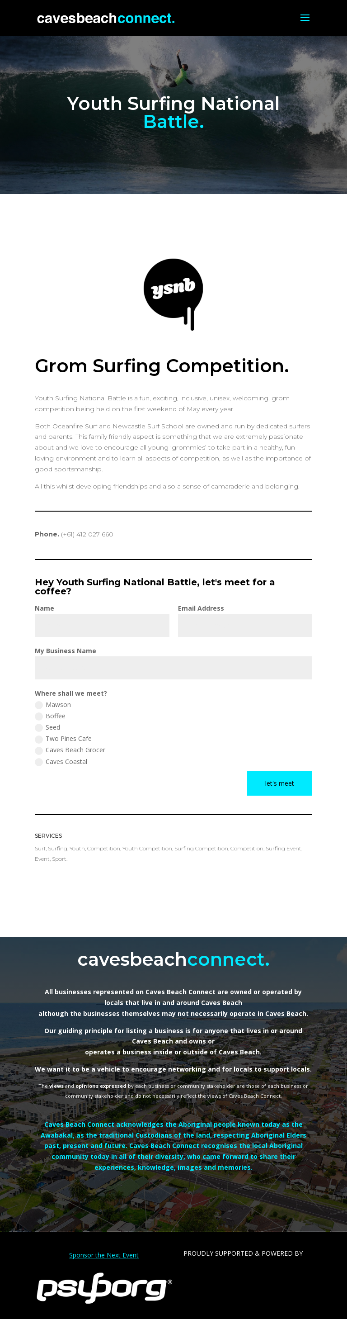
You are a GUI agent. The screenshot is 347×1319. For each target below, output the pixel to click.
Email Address (201, 608)
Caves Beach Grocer (70, 749)
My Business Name (65, 650)
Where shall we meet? (71, 693)
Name (44, 608)
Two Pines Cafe (63, 738)
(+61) (87, 534)
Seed (47, 727)
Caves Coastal (61, 761)
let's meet (279, 783)
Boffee (50, 716)
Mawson (53, 704)
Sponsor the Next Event (104, 1255)
